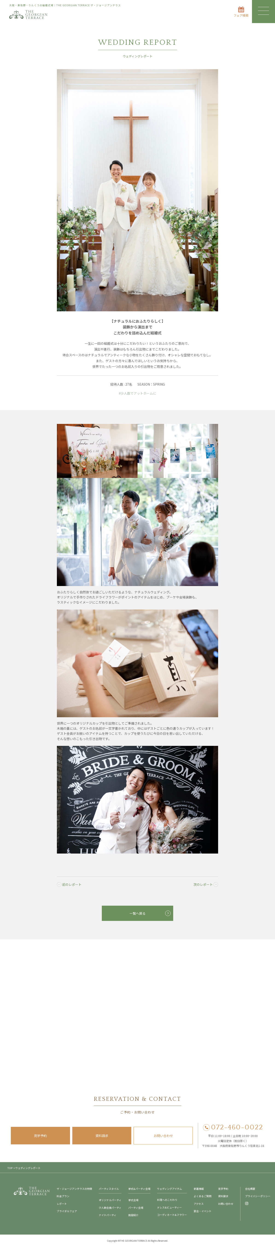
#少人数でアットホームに (137, 393)
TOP (9, 1168)
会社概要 (250, 1188)
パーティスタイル (109, 1188)
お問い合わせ (163, 1135)
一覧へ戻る (137, 913)
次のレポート (205, 884)
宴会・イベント (202, 1211)
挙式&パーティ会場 (139, 1188)
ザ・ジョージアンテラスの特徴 (74, 1188)
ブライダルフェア (67, 1211)
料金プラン (63, 1196)
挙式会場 (133, 1200)
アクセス (199, 1203)
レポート (62, 1203)
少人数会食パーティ (110, 1207)
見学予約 (40, 1135)
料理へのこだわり (167, 1200)
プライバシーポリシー (257, 1196)
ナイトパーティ (107, 1215)
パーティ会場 (135, 1207)
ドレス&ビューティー (169, 1207)
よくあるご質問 (202, 1196)
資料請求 (101, 1135)
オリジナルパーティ (110, 1200)
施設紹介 (133, 1215)
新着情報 (199, 1188)
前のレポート (69, 884)
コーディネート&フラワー (172, 1215)
